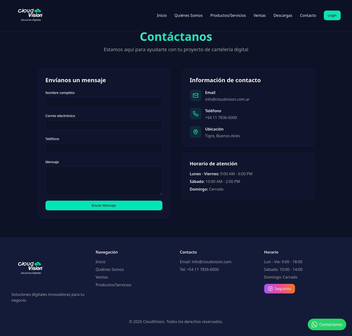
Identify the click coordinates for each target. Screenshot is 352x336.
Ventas (260, 15)
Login (332, 15)
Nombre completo (60, 92)
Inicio (162, 15)
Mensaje (52, 162)
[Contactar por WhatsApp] (327, 324)
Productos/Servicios (228, 15)
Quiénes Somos (188, 15)
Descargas (283, 15)
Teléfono (52, 139)
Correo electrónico (60, 115)
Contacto (308, 15)
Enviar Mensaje (104, 205)
